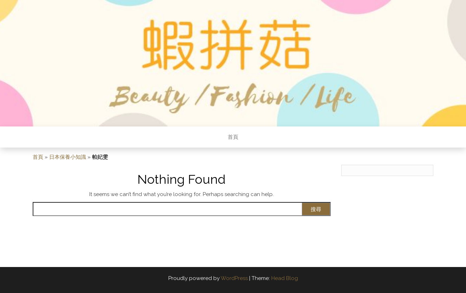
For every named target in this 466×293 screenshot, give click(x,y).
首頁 (233, 137)
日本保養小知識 (67, 157)
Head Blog (284, 278)
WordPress (234, 278)
